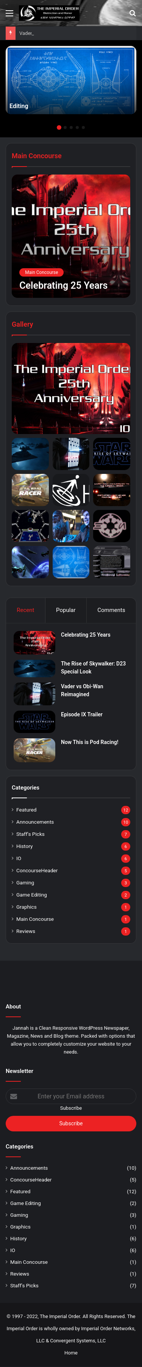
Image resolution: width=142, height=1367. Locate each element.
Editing (18, 106)
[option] (71, 80)
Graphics (26, 907)
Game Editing (31, 895)
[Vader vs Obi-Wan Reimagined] (34, 694)
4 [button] (77, 127)
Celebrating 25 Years (86, 635)
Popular (66, 610)
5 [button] (83, 127)
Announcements (35, 822)
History (24, 846)
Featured (26, 810)
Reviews (25, 931)
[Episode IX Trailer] (34, 722)
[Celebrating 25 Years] (71, 236)
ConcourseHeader (37, 870)
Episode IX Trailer (82, 714)
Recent (25, 610)
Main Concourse (35, 919)
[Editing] (71, 80)
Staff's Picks (30, 834)
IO (18, 858)
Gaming (25, 882)
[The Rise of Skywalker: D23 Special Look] (34, 668)
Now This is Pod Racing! (89, 742)
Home (71, 1353)
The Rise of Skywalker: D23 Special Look (63, 33)
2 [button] (65, 127)
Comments (111, 610)
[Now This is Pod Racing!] (34, 750)
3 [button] (71, 127)
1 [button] (59, 127)
